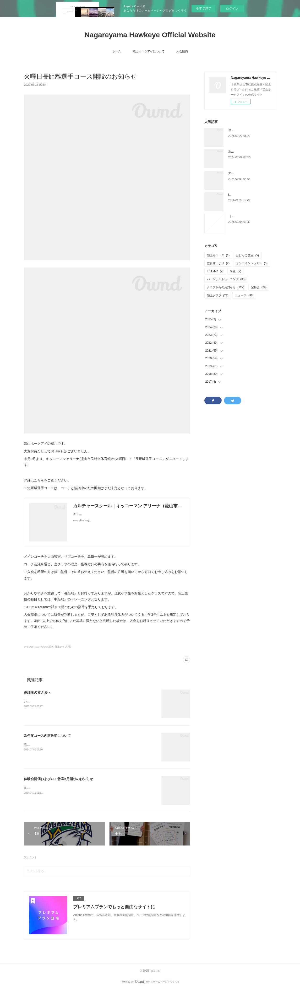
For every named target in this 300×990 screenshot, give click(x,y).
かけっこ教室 (247, 255)
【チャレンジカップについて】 (248, 216)
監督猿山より (218, 263)
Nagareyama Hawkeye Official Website (149, 35)
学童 (235, 271)
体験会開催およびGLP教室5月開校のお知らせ (58, 779)
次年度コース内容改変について (47, 736)
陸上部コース (218, 255)
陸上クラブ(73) (63, 646)
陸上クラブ (217, 295)
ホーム (116, 51)
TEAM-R (215, 271)
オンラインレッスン (251, 263)
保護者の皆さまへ (37, 692)
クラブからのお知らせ (225, 287)
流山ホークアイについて (148, 51)
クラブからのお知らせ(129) (38, 646)
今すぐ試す (203, 8)
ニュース (244, 295)
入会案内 (182, 51)
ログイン (232, 8)
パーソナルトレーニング (226, 279)
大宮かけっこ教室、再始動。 (247, 173)
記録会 (259, 287)
